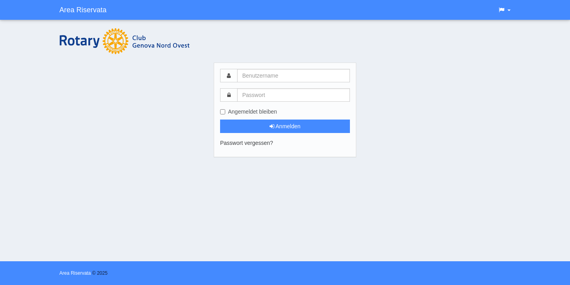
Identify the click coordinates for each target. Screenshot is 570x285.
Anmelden (285, 126)
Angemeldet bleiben (248, 111)
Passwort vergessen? (246, 143)
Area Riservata (82, 10)
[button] (504, 10)
